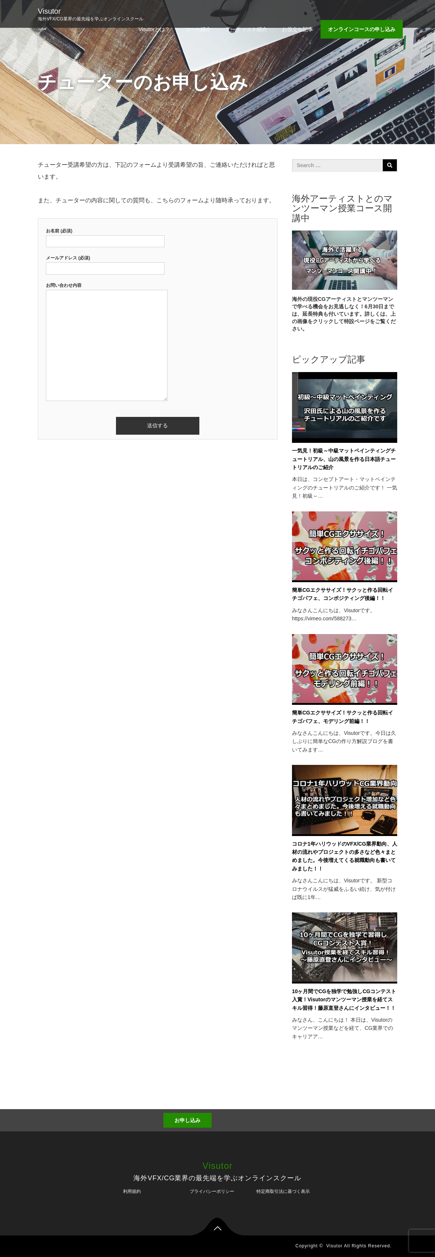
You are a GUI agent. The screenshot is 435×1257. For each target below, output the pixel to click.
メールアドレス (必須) (105, 263)
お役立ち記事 (297, 29)
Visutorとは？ (154, 29)
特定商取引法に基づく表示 (283, 1191)
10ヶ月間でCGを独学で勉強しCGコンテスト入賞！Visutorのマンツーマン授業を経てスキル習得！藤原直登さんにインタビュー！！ (344, 999)
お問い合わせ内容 (106, 342)
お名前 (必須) (105, 236)
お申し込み (187, 1120)
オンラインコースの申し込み (361, 29)
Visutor (49, 11)
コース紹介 (198, 29)
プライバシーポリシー (212, 1191)
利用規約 (132, 1191)
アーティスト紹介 (246, 29)
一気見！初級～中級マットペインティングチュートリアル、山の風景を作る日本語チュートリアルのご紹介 (344, 459)
